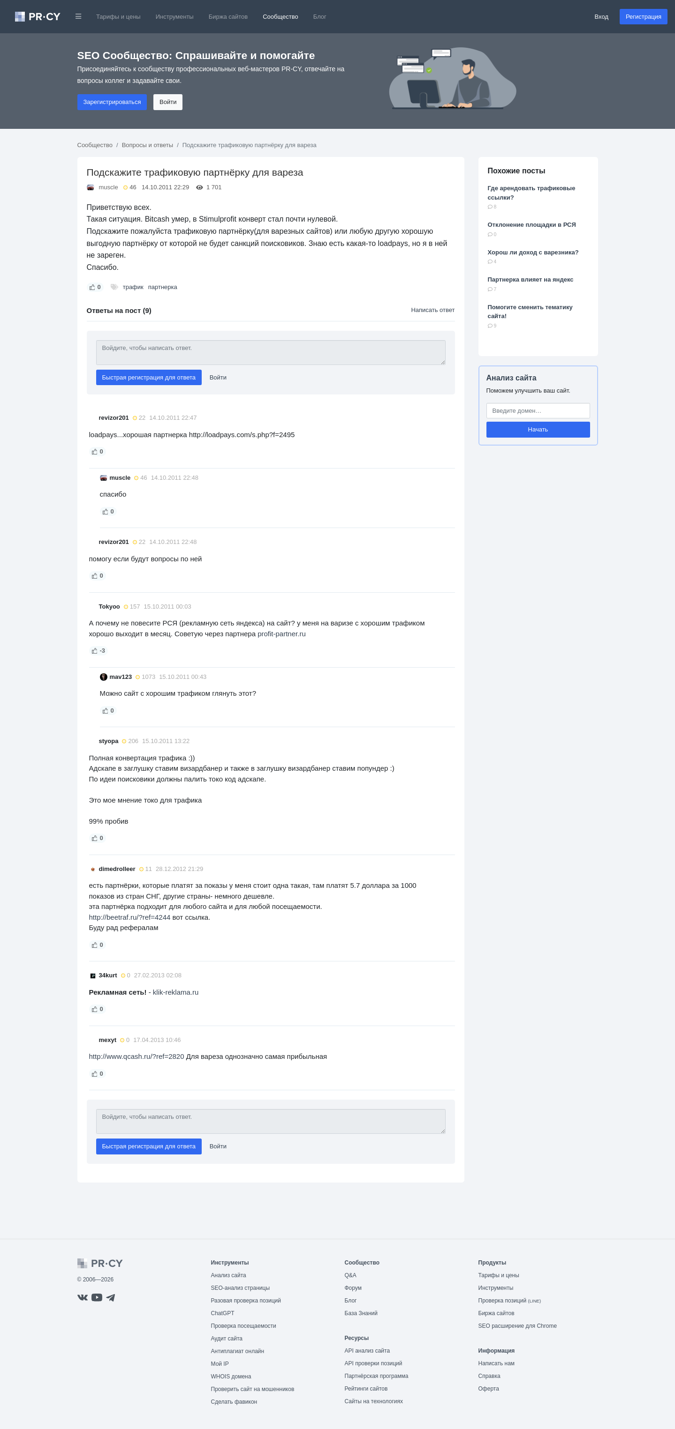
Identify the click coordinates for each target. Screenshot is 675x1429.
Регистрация (643, 16)
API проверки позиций (373, 1363)
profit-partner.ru (282, 634)
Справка (489, 1376)
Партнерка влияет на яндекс (531, 279)
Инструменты (175, 16)
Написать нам (496, 1363)
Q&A (350, 1275)
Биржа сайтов (228, 16)
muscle (108, 187)
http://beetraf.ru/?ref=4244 (131, 917)
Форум (353, 1288)
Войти (167, 101)
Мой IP (220, 1364)
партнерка (162, 286)
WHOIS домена (231, 1376)
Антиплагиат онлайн (238, 1351)
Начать (538, 429)
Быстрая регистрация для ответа (149, 377)
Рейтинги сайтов (366, 1388)
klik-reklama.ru (176, 992)
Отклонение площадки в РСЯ (532, 224)
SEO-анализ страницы (240, 1288)
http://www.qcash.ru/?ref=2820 (136, 1056)
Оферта (488, 1388)
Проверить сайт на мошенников (253, 1389)
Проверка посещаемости (243, 1326)
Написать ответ (433, 309)
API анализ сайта (367, 1350)
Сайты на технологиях (374, 1401)
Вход (601, 16)
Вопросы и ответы (147, 145)
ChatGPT (223, 1313)
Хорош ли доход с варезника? (533, 252)
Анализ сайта (511, 378)
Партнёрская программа (377, 1376)
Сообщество (280, 16)
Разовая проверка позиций (246, 1300)
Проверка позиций (509, 1300)
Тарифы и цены (118, 16)
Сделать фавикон (234, 1402)
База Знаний (361, 1313)
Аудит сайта (227, 1338)
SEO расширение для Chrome (517, 1326)
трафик (133, 286)
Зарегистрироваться (112, 101)
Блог (319, 16)
